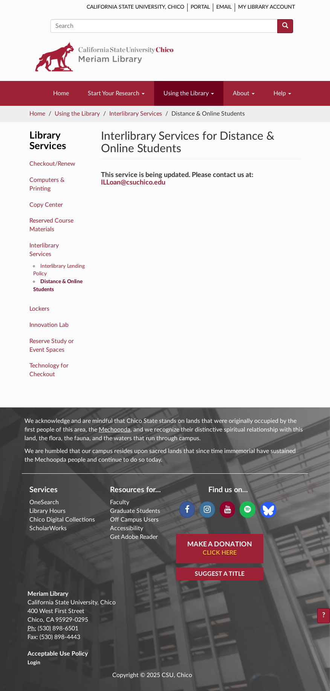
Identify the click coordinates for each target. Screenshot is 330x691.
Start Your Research (116, 93)
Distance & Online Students (57, 285)
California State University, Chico (135, 7)
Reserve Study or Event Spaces (51, 345)
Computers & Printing (46, 184)
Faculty (119, 502)
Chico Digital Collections (62, 520)
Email (224, 7)
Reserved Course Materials (51, 225)
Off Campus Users (134, 520)
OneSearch (44, 502)
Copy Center (46, 205)
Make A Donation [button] (219, 549)
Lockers (39, 309)
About (244, 93)
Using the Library (188, 93)
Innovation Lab (49, 325)
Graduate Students (135, 511)
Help (282, 93)
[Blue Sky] (268, 509)
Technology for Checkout (49, 370)
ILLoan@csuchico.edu (133, 182)
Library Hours (47, 511)
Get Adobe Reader (134, 537)
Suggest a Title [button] (219, 574)
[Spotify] (247, 509)
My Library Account (266, 7)
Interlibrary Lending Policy (59, 270)
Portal (200, 7)
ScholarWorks (48, 528)
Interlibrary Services (135, 114)
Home (61, 93)
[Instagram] (207, 509)
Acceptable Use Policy (58, 654)
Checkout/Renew (52, 164)
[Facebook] (187, 509)
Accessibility (126, 528)
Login (34, 662)
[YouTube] (227, 509)
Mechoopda (114, 430)
